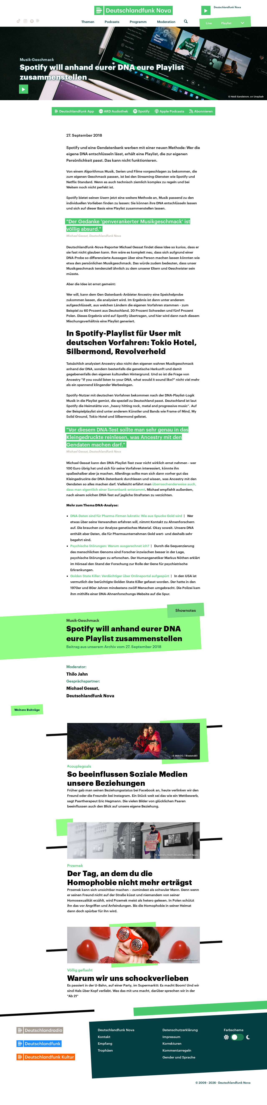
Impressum (171, 1037)
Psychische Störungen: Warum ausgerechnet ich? (109, 546)
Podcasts (112, 22)
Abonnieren (201, 111)
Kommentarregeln (176, 1050)
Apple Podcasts (169, 111)
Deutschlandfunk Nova (116, 1030)
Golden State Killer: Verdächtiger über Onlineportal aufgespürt (119, 576)
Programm (138, 22)
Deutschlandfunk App (74, 111)
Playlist (226, 23)
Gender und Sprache (178, 1057)
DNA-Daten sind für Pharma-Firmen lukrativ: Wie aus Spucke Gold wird (126, 516)
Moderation (166, 22)
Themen (87, 22)
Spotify (141, 111)
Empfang (105, 1043)
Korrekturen (171, 1043)
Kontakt (104, 1037)
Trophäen (105, 1050)
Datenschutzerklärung (180, 1030)
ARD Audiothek (113, 111)
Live (209, 23)
